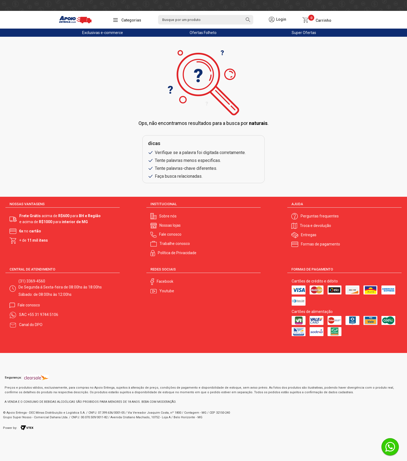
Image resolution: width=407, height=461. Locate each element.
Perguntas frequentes (320, 216)
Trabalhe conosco (174, 243)
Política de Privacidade (177, 253)
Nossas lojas (170, 225)
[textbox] (205, 19)
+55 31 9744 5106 (42, 314)
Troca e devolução (315, 225)
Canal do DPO (30, 324)
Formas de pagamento (320, 244)
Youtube (166, 291)
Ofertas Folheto (203, 32)
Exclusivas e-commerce (102, 32)
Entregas (308, 235)
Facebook (165, 281)
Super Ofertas (304, 32)
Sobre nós (168, 216)
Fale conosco (170, 234)
